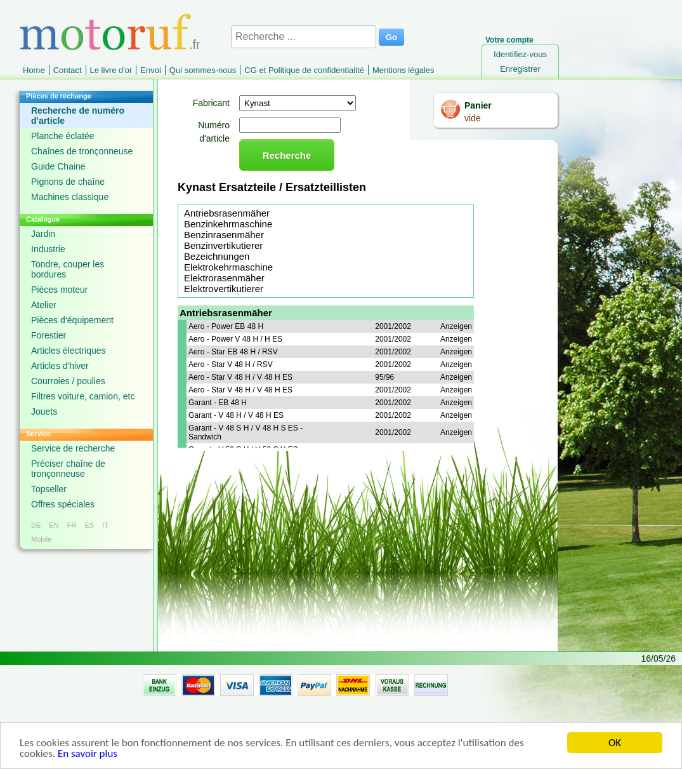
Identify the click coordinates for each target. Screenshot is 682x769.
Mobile (41, 539)
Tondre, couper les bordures (67, 269)
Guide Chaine (58, 166)
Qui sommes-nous (202, 70)
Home (34, 70)
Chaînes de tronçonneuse (82, 151)
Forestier (48, 335)
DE (36, 525)
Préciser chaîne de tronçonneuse (68, 468)
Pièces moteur (59, 289)
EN (53, 525)
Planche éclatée (63, 136)
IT (105, 525)
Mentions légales (403, 70)
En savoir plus (87, 756)
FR (72, 525)
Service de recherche (73, 448)
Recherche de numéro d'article (77, 115)
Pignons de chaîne (68, 182)
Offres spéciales (63, 504)
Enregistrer (520, 69)
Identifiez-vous (520, 54)
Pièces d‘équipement (72, 320)
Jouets (44, 411)
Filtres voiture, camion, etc (82, 396)
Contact (67, 70)
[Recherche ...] (303, 36)
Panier (478, 105)
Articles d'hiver (60, 366)
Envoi (150, 70)
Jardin (43, 234)
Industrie (48, 249)
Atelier (43, 305)
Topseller (49, 489)
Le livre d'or (111, 70)
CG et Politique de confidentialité (304, 70)
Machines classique (69, 197)
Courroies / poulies (68, 381)
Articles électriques (68, 350)
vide (472, 118)
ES (89, 525)
